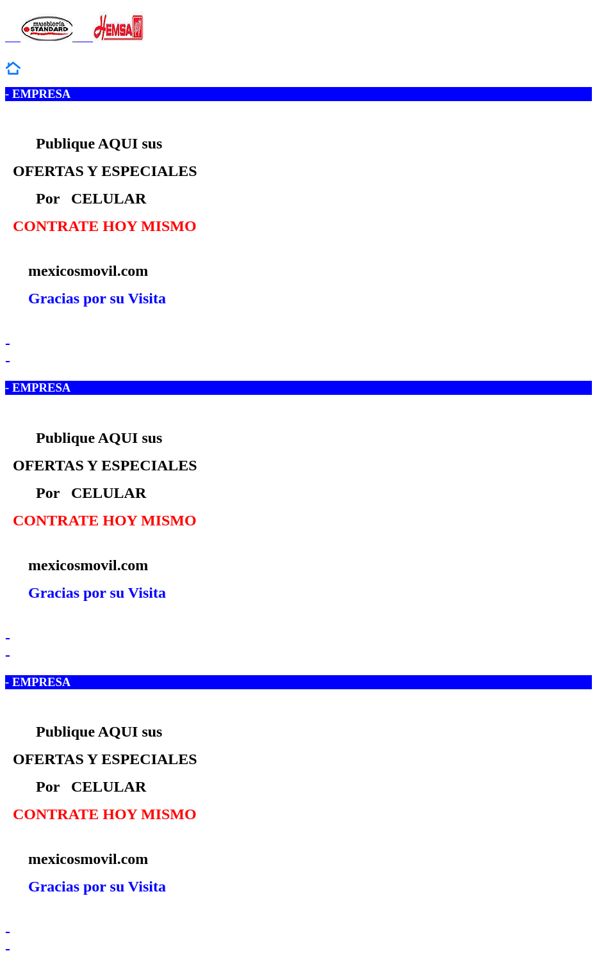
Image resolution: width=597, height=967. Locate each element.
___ (38, 37)
